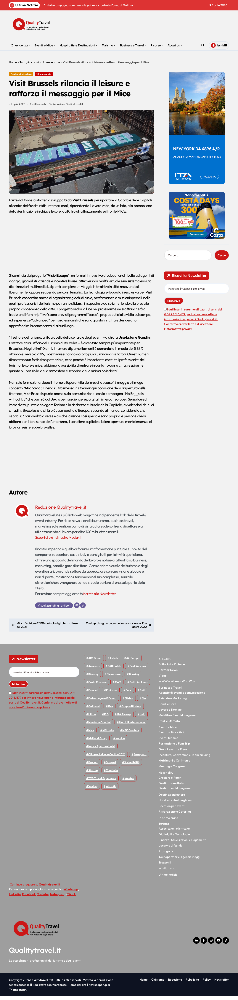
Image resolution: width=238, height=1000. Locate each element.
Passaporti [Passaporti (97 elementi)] (140, 758)
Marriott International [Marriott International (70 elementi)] (132, 726)
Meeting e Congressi (172, 770)
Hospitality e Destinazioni (78, 45)
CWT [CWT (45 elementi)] (118, 685)
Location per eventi (172, 809)
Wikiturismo (167, 872)
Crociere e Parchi (170, 781)
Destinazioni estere (21, 74)
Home (13, 62)
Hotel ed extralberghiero (175, 804)
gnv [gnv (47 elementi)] (110, 710)
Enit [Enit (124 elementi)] (142, 694)
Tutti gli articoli (29, 62)
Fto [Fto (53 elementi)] (144, 702)
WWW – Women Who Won (177, 685)
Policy (207, 983)
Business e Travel (133, 45)
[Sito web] (83, 609)
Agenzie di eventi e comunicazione (182, 696)
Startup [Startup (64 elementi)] (93, 774)
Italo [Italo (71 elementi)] (142, 718)
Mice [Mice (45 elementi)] (91, 734)
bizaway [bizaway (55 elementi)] (93, 677)
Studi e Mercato (169, 724)
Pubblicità (192, 983)
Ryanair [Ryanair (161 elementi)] (93, 766)
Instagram (57, 898)
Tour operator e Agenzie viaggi (179, 860)
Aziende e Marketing (173, 702)
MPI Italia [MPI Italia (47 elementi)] (108, 734)
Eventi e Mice (44, 45)
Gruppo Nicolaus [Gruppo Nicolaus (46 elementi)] (131, 710)
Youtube (43, 898)
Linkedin (15, 898)
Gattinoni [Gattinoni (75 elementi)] (94, 710)
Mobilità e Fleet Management (178, 719)
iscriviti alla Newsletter (100, 597)
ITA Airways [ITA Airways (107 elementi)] (124, 718)
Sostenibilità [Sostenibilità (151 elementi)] (131, 766)
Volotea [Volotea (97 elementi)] (129, 782)
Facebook (29, 898)
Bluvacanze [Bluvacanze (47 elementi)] (114, 677)
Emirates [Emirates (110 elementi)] (111, 694)
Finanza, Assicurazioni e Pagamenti (182, 843)
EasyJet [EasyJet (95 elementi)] (93, 694)
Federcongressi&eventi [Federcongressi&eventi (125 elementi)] (102, 702)
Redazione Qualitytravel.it (60, 511)
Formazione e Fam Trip (174, 747)
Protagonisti (167, 855)
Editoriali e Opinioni (172, 668)
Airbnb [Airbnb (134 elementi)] (114, 661)
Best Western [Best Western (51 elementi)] (138, 669)
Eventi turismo (168, 741)
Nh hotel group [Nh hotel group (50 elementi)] (97, 742)
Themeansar (17, 993)
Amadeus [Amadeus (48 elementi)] (93, 669)
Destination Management (176, 792)
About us (175, 45)
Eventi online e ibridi (172, 736)
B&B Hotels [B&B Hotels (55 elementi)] (114, 669)
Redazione (175, 983)
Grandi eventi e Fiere (173, 753)
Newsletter (221, 983)
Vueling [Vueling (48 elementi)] (92, 790)
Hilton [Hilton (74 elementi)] (92, 718)
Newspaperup (98, 988)
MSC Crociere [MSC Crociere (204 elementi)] (130, 734)
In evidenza (20, 45)
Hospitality (166, 776)
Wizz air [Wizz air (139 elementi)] (111, 790)
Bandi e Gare (167, 707)
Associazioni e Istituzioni (175, 832)
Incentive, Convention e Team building (184, 758)
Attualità (165, 663)
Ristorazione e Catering (175, 815)
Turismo (108, 45)
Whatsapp (71, 893)
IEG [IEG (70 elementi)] (106, 718)
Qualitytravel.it (35, 953)
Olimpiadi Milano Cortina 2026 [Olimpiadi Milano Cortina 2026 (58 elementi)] (106, 758)
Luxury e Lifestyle (171, 849)
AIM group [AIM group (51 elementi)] (94, 661)
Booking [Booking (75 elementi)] (134, 677)
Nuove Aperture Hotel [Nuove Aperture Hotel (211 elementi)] (101, 750)
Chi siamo (157, 983)
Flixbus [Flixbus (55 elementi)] (129, 702)
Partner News (168, 673)
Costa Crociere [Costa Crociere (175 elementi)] (97, 685)
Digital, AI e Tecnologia (174, 838)
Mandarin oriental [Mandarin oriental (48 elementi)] (99, 726)
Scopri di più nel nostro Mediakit (59, 541)
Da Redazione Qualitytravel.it (66, 107)
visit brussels (39, 107)
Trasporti (165, 866)
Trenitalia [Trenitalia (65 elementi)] (112, 774)
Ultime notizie (51, 62)
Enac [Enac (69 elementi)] (128, 694)
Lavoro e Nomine (170, 713)
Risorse (156, 45)
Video (163, 679)
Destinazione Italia (171, 787)
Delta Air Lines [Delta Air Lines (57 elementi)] (138, 685)
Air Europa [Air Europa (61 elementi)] (132, 661)
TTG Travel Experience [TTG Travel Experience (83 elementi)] (102, 782)
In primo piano (168, 821)
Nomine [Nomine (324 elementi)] (120, 742)
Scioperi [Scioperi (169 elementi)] (111, 766)
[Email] (77, 609)
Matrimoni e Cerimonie (174, 764)
